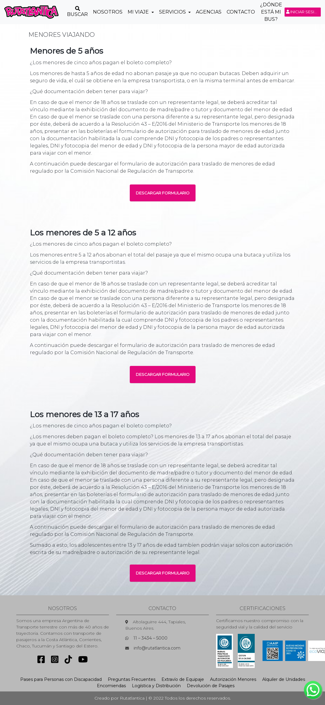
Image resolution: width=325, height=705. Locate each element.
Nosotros (108, 12)
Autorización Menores (233, 679)
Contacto (241, 12)
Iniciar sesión (303, 11)
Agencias (208, 12)
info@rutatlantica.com (157, 648)
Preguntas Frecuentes (131, 679)
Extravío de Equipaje (182, 679)
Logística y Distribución (156, 685)
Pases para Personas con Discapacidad (61, 679)
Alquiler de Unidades (283, 679)
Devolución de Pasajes (210, 685)
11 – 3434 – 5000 (150, 638)
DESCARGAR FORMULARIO (163, 192)
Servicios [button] (173, 12)
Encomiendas (111, 685)
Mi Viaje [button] (139, 12)
